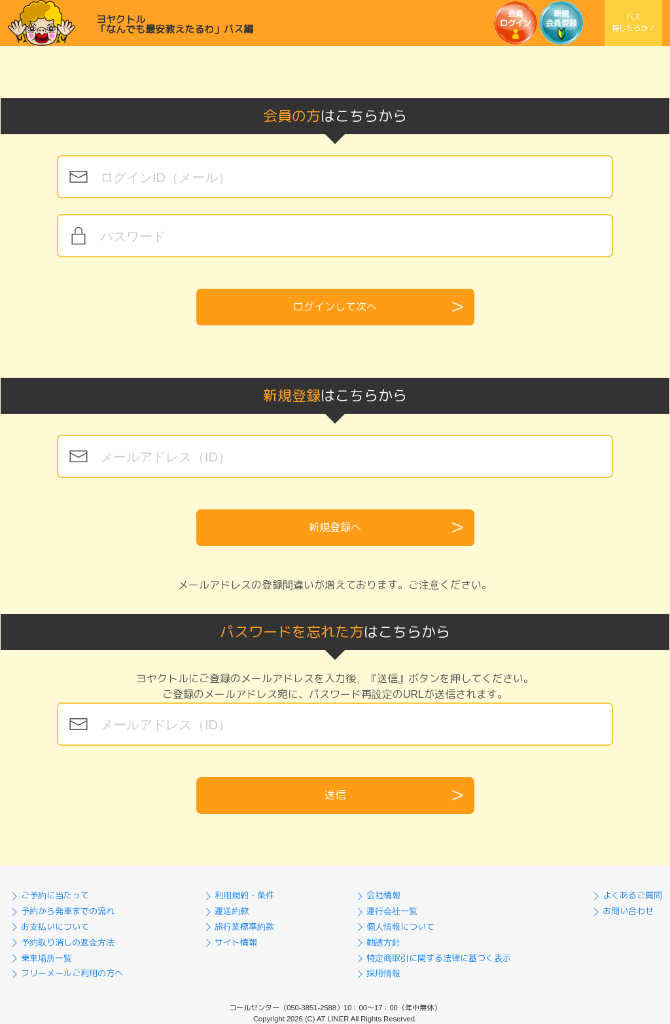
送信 (335, 795)
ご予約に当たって (48, 895)
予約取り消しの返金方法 (61, 942)
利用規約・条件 (238, 895)
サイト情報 (229, 942)
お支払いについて (48, 927)
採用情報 (376, 973)
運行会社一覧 (385, 911)
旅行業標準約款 (238, 927)
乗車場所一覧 (40, 958)
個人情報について (393, 927)
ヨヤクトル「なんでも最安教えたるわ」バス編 (174, 24)
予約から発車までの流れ (61, 911)
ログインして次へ (335, 306)
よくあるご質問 (626, 895)
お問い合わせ (622, 911)
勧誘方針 (376, 942)
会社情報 (376, 895)
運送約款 (225, 911)
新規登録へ (335, 527)
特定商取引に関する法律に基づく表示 (432, 958)
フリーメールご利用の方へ (65, 973)
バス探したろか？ (633, 22)
